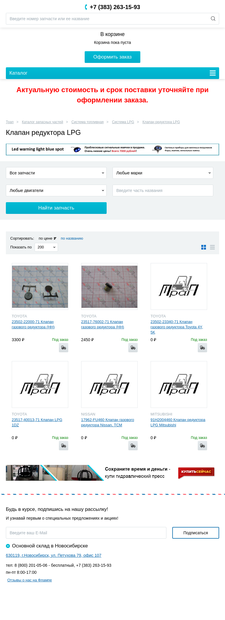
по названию (72, 238)
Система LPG (123, 122)
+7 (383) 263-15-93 (115, 7)
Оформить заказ (112, 57)
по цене (45, 238)
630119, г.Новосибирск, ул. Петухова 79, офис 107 (53, 555)
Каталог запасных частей (42, 122)
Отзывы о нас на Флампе (29, 580)
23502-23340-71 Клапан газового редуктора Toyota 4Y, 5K (177, 327)
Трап (10, 122)
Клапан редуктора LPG (161, 122)
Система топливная (87, 122)
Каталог (18, 73)
